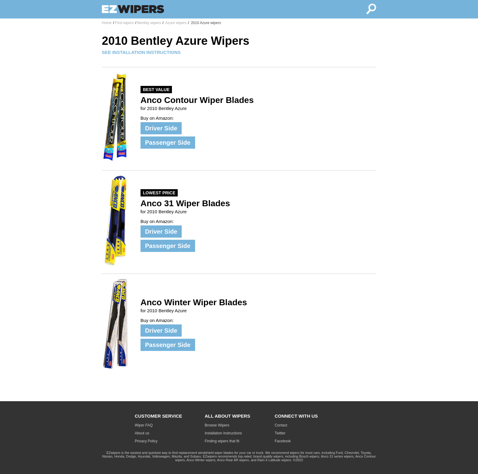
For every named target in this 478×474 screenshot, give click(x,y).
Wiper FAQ (144, 425)
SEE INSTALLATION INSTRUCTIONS (141, 52)
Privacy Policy (146, 441)
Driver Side (161, 128)
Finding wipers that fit (222, 441)
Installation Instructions (223, 433)
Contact (281, 425)
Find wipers (124, 23)
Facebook (283, 441)
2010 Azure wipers (205, 23)
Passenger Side (168, 142)
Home (107, 23)
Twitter (280, 433)
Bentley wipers (149, 23)
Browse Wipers (217, 425)
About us (142, 433)
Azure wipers (175, 23)
